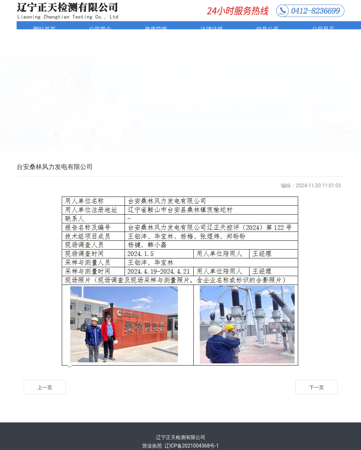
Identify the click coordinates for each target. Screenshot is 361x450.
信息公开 (267, 29)
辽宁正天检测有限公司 (180, 418)
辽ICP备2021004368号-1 (191, 426)
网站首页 (44, 29)
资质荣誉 (156, 29)
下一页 (316, 368)
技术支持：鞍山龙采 (180, 435)
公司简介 (100, 29)
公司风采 (323, 29)
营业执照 (152, 426)
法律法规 (211, 29)
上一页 (44, 368)
